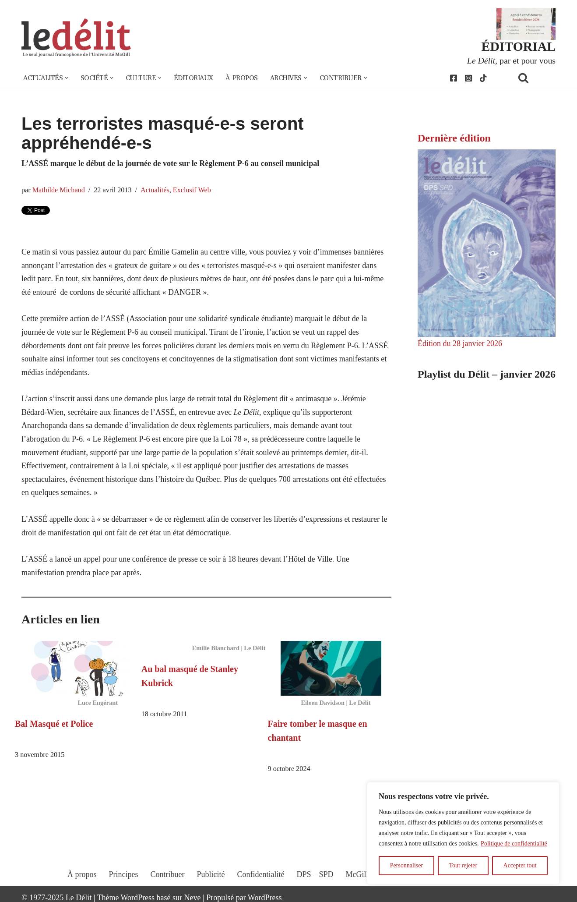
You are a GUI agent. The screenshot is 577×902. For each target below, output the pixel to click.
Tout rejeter (463, 865)
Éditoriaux (193, 78)
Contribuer (168, 874)
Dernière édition (454, 138)
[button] (66, 78)
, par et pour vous (511, 60)
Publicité (211, 874)
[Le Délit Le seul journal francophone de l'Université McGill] (76, 37)
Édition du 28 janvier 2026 (460, 343)
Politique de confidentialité (514, 843)
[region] (463, 833)
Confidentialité (261, 874)
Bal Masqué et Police (54, 724)
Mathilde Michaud (58, 190)
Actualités (155, 190)
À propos (241, 78)
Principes (123, 874)
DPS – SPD (314, 874)
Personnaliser (406, 865)
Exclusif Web (192, 190)
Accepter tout (520, 865)
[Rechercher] (534, 77)
